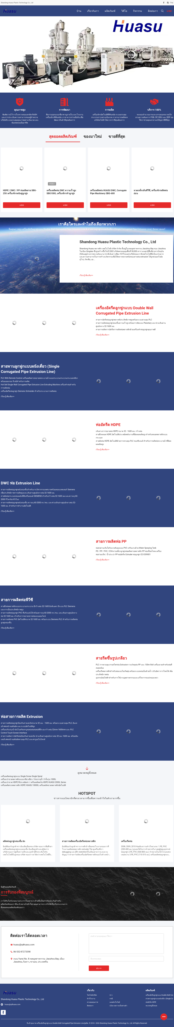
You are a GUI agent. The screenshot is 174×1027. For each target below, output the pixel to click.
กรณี (111, 999)
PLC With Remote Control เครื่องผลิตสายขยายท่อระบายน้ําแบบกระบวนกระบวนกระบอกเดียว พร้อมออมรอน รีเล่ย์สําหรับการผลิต (39, 379)
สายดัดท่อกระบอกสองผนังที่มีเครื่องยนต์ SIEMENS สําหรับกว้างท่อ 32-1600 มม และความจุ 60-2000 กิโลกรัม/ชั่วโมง (39, 497)
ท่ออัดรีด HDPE (108, 424)
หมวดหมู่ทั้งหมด (151, 1006)
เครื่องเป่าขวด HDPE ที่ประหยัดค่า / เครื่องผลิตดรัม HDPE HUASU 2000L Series (33, 782)
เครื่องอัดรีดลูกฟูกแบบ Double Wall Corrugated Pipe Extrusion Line (124, 310)
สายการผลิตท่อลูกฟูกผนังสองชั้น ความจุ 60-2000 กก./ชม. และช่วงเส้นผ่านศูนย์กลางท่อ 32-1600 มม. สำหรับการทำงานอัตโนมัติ (38, 504)
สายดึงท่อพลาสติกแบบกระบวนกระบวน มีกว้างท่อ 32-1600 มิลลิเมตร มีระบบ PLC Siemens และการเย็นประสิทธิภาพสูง (38, 608)
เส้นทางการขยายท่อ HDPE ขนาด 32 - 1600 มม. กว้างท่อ (119, 431)
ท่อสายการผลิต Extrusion (22, 716)
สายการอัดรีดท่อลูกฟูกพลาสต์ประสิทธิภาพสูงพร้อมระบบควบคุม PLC (124, 320)
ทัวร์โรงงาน (91, 999)
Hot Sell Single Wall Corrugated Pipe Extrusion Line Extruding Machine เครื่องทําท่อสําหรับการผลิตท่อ (38, 386)
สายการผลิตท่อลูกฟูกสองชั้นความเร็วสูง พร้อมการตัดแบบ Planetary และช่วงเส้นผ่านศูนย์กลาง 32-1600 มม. (131, 324)
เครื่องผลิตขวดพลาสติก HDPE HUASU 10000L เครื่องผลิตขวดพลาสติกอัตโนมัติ (33, 785)
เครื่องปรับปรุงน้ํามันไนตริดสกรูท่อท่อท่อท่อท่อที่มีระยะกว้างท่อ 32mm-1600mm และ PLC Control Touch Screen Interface (37, 731)
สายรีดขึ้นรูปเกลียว (111, 658)
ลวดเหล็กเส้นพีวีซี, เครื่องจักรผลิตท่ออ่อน (151, 192)
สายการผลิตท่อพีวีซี (17, 600)
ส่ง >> (99, 968)
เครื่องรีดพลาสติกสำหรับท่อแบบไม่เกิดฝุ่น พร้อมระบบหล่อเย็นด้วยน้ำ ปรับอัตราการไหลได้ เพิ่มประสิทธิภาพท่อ (134, 673)
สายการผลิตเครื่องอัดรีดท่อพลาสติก (79, 841)
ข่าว (111, 995)
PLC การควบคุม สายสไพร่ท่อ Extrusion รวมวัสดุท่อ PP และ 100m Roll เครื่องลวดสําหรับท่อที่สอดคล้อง (134, 666)
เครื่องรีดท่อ (126, 841)
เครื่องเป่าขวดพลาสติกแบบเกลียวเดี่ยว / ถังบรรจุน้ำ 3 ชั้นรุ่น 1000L (28, 779)
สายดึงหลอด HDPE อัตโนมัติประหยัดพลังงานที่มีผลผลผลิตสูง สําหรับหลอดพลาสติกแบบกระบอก (131, 436)
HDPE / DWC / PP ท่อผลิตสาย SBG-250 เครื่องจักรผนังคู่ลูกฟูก (20, 192)
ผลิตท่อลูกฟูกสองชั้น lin (14, 841)
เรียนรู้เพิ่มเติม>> (86, 275)
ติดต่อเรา (90, 1006)
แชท (22, 205)
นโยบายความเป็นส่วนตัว (118, 1006)
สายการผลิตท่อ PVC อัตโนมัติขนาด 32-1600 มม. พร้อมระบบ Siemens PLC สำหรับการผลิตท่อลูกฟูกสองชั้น (39, 621)
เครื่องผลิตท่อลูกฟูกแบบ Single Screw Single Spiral (21, 776)
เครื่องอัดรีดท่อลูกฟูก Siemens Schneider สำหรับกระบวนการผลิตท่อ (28, 391)
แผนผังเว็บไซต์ (115, 1002)
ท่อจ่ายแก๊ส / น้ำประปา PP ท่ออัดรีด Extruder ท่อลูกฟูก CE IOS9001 (123, 554)
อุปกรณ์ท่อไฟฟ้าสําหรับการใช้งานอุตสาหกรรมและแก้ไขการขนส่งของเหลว (127, 678)
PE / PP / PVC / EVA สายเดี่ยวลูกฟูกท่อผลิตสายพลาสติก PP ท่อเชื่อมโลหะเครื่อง (128, 551)
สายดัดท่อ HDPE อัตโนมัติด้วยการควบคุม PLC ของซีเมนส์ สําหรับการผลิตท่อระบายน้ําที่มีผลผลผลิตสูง (133, 442)
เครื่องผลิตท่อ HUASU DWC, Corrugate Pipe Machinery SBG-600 (108, 192)
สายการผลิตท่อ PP (111, 541)
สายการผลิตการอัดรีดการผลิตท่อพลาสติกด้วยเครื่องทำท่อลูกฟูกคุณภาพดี (126, 329)
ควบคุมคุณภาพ (92, 1002)
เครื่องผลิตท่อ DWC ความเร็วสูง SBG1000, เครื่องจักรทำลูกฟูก (61, 192)
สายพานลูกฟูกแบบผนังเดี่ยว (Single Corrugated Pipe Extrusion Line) (30, 369)
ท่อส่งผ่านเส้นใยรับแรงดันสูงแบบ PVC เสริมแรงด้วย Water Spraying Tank (126, 548)
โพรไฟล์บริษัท (92, 995)
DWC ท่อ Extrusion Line (20, 483)
